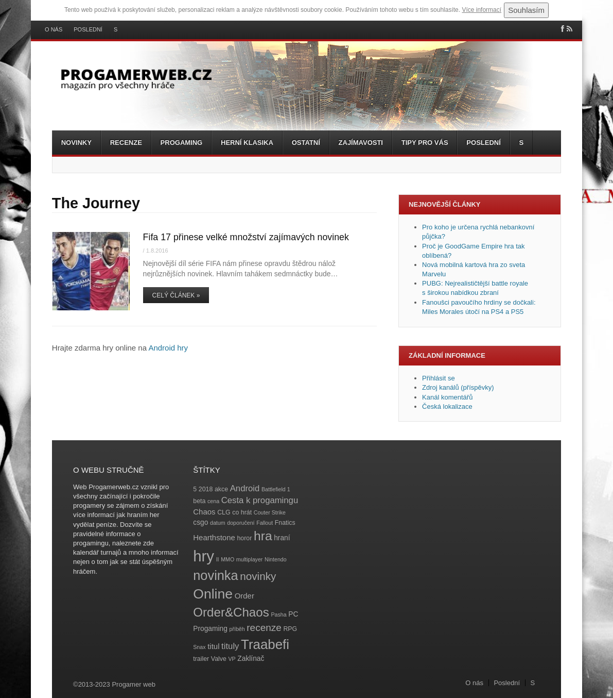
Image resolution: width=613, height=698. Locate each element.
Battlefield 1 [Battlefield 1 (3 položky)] (275, 489)
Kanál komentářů (447, 397)
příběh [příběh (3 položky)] (236, 629)
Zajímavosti (361, 142)
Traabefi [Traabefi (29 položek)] (265, 644)
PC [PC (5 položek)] (293, 614)
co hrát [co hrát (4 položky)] (242, 512)
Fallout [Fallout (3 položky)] (264, 523)
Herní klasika (247, 142)
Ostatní (306, 142)
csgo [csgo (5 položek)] (200, 522)
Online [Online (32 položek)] (213, 594)
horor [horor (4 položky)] (244, 538)
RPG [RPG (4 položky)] (290, 629)
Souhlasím (526, 10)
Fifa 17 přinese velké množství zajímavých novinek (246, 237)
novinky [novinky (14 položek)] (258, 576)
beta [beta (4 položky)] (199, 501)
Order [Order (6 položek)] (244, 595)
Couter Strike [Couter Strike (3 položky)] (270, 512)
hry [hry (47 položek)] (203, 555)
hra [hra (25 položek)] (263, 536)
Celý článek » (176, 295)
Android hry (168, 347)
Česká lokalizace (447, 406)
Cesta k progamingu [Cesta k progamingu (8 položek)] (259, 500)
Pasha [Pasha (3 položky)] (278, 614)
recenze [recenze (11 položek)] (264, 627)
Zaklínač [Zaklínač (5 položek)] (250, 658)
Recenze (126, 142)
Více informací (481, 9)
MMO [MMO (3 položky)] (227, 559)
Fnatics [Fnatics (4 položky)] (285, 522)
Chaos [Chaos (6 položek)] (204, 511)
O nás (53, 29)
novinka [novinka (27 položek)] (215, 575)
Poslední (88, 29)
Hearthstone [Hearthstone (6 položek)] (214, 537)
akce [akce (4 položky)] (221, 489)
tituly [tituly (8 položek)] (230, 646)
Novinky (76, 142)
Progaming (182, 142)
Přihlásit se (438, 378)
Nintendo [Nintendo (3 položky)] (276, 559)
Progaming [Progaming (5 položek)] (210, 629)
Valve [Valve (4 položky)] (218, 658)
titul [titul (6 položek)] (213, 646)
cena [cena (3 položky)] (213, 501)
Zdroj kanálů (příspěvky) (458, 387)
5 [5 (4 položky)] (195, 489)
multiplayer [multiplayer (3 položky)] (249, 559)
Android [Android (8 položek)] (245, 488)
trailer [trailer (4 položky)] (201, 658)
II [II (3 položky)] (217, 559)
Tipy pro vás (424, 142)
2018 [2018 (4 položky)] (206, 489)
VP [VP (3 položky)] (232, 659)
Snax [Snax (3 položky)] (199, 647)
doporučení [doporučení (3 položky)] (240, 523)
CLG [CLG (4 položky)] (223, 512)
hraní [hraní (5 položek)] (282, 538)
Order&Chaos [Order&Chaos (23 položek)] (231, 612)
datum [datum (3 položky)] (217, 523)
